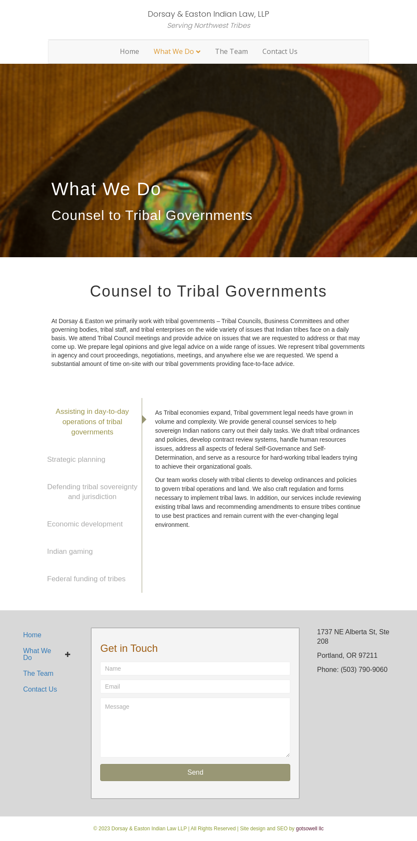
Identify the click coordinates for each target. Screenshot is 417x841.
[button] (195, 772)
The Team (231, 51)
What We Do (174, 51)
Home (129, 51)
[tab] (92, 422)
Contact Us (280, 51)
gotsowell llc (310, 829)
